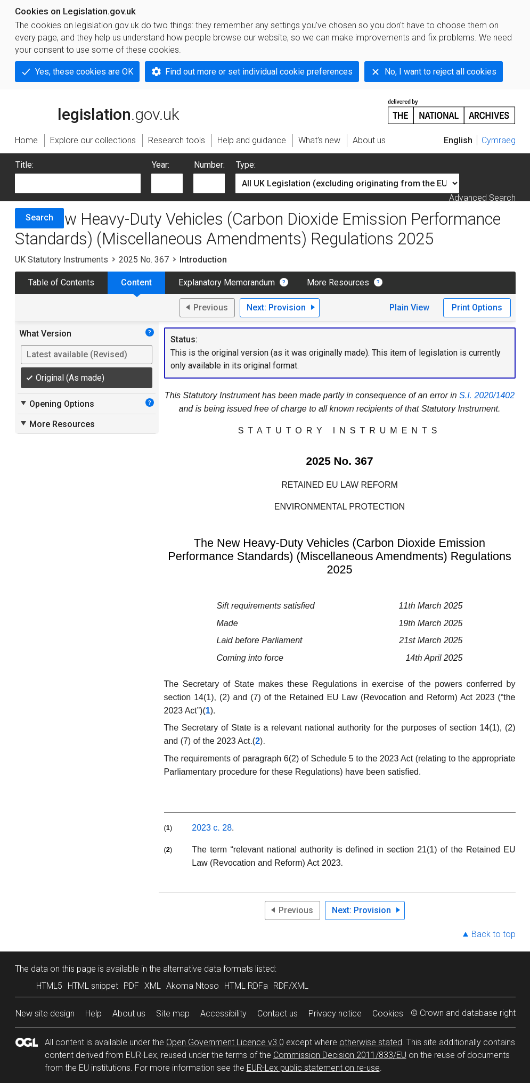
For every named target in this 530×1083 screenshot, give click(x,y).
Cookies (387, 1013)
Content (136, 282)
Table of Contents (61, 282)
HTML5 (49, 986)
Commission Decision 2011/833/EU (339, 1055)
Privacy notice (335, 1013)
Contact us (277, 1013)
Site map (173, 1013)
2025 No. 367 (144, 260)
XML (152, 986)
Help (93, 1013)
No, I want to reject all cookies (440, 72)
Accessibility (223, 1013)
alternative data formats (208, 969)
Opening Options (56, 403)
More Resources (338, 282)
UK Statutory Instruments (61, 260)
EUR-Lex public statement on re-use (313, 1068)
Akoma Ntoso (192, 986)
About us (128, 1013)
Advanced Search (482, 198)
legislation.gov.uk (97, 111)
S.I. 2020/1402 (487, 395)
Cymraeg (499, 140)
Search (39, 217)
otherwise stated (370, 1042)
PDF (131, 986)
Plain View (409, 307)
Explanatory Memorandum (226, 282)
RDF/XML (290, 986)
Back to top (493, 934)
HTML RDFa (246, 986)
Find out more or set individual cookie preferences (259, 72)
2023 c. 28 (212, 827)
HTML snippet (93, 986)
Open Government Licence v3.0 (225, 1042)
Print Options (477, 307)
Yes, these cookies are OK (84, 72)
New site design (45, 1013)
